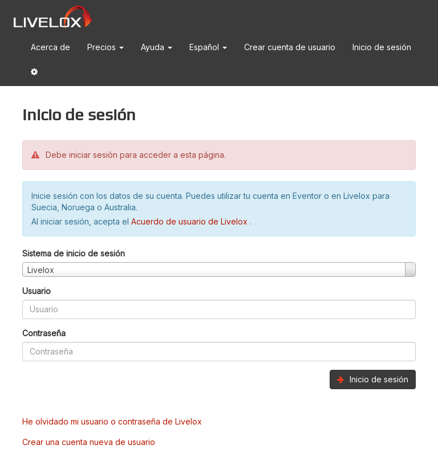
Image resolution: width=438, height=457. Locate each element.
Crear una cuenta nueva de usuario (88, 442)
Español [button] (208, 47)
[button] (34, 74)
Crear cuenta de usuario (289, 47)
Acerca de (50, 47)
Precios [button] (105, 47)
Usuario (36, 291)
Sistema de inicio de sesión (73, 253)
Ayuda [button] (156, 47)
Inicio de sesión (381, 47)
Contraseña (44, 333)
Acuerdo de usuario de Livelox (190, 221)
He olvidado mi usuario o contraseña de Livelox (112, 421)
